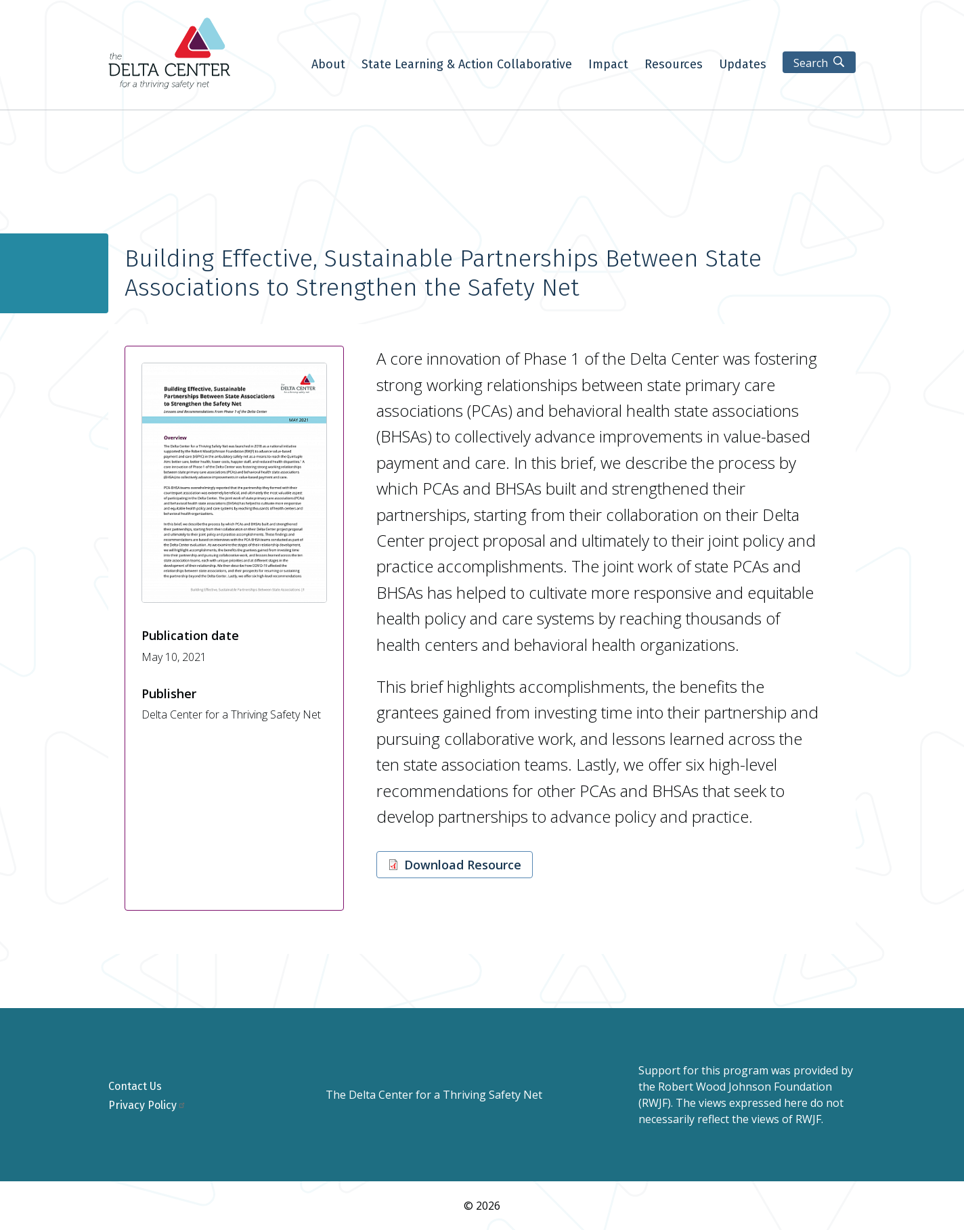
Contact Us (135, 1086)
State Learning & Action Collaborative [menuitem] (467, 65)
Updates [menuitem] (742, 65)
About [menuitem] (328, 65)
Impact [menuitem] (608, 65)
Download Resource (462, 865)
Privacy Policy (147, 1105)
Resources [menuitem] (673, 65)
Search (810, 62)
